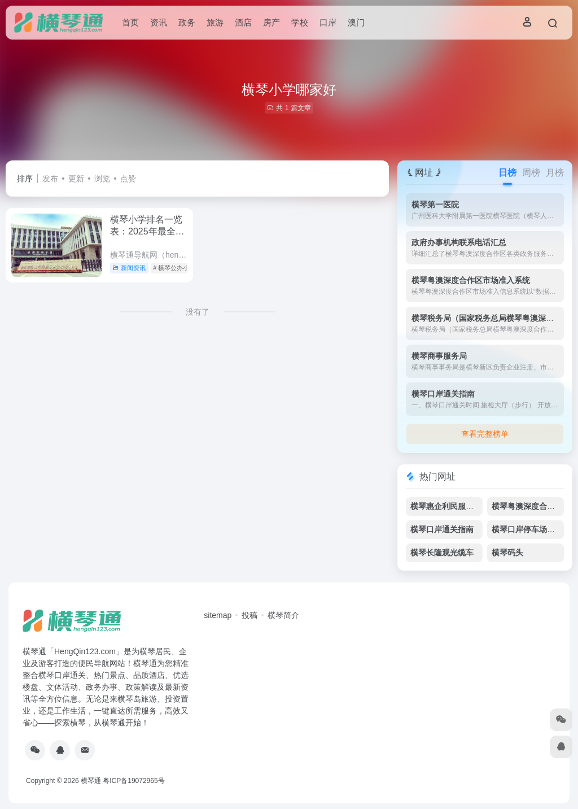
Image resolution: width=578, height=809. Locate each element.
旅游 (215, 22)
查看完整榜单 (485, 433)
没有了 (197, 311)
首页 (130, 22)
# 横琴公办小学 (174, 267)
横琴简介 (283, 615)
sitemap (217, 615)
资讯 (158, 22)
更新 (76, 178)
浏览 (102, 178)
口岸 (327, 22)
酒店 (243, 22)
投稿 (249, 615)
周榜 (531, 172)
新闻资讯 (129, 267)
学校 (299, 22)
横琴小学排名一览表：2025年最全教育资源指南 (147, 231)
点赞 (128, 178)
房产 (271, 22)
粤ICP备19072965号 (133, 781)
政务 (186, 22)
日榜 (507, 172)
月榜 (555, 172)
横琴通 (91, 781)
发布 (50, 178)
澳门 (356, 22)
